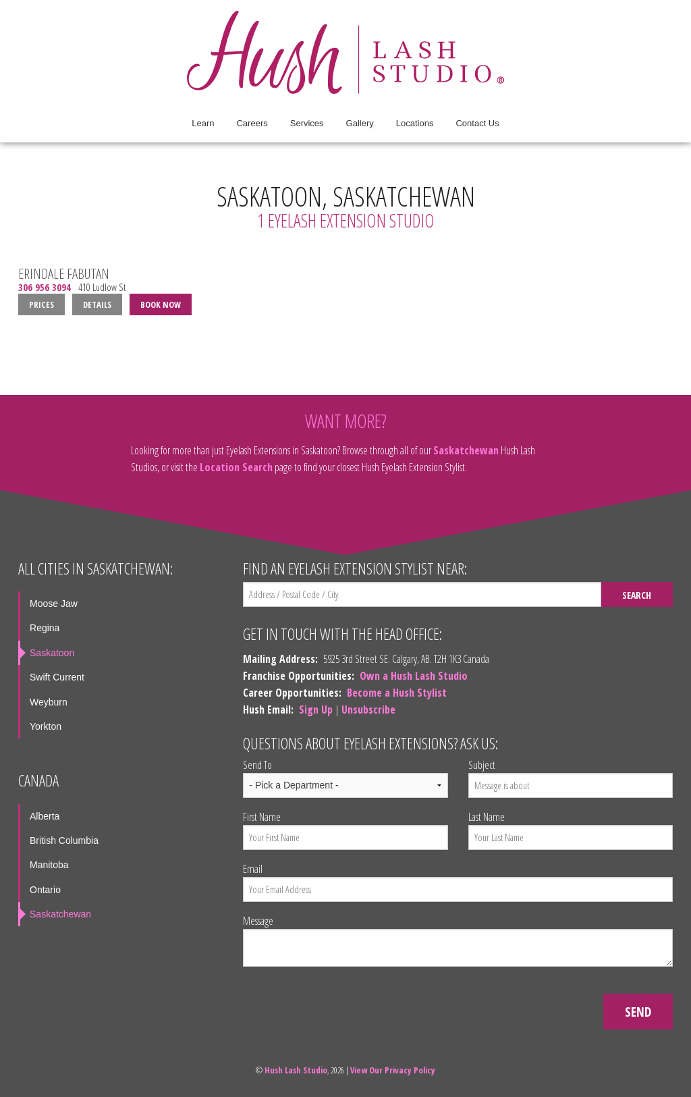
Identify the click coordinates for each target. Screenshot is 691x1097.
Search (636, 595)
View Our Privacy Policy (392, 1070)
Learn (203, 123)
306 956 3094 (44, 287)
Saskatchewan (466, 450)
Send (638, 1011)
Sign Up (316, 709)
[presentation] (345, 1004)
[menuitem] (203, 123)
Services (307, 123)
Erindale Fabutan (63, 273)
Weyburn (48, 702)
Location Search (236, 467)
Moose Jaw (54, 603)
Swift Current (57, 677)
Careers (251, 123)
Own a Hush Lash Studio (414, 675)
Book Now (160, 304)
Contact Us (477, 123)
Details (97, 304)
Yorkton (45, 726)
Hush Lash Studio (296, 1070)
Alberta (44, 816)
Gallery (360, 123)
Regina (44, 627)
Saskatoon (52, 652)
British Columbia (64, 840)
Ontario (45, 889)
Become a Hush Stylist (397, 692)
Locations (415, 123)
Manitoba (49, 864)
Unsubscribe (368, 709)
